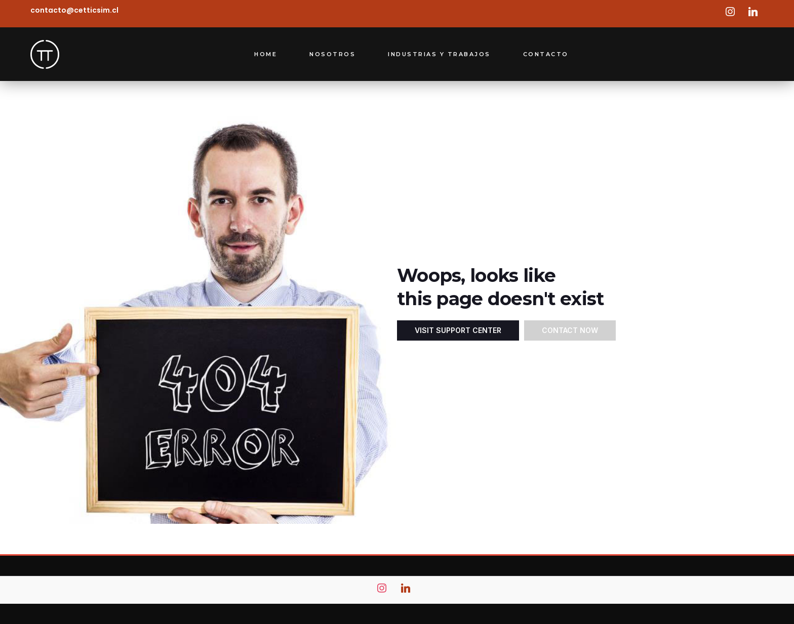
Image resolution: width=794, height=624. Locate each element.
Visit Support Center (458, 330)
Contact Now (570, 330)
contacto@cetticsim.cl (74, 10)
